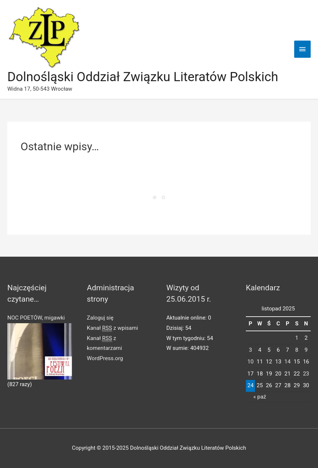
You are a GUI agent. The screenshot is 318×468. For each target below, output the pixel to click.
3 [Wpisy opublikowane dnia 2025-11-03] (250, 350)
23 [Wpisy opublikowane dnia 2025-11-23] (306, 373)
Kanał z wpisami (112, 328)
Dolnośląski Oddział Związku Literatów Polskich (142, 76)
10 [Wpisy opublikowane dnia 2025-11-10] (250, 361)
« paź (260, 396)
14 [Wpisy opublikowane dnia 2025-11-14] (287, 361)
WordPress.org (105, 358)
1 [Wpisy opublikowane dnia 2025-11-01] (296, 338)
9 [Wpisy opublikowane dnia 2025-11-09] (305, 350)
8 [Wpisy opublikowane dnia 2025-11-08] (296, 350)
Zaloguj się (100, 317)
